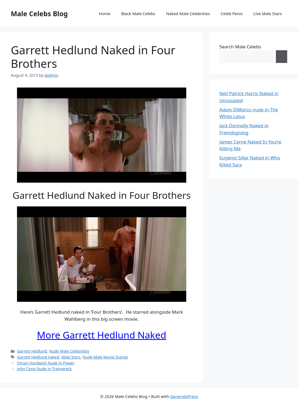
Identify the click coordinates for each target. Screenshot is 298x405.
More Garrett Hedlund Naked (101, 335)
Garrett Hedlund (32, 351)
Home (104, 13)
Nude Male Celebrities (69, 351)
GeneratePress (184, 396)
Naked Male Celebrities (188, 13)
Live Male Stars (267, 13)
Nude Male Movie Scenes (105, 357)
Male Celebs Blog (39, 13)
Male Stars (70, 357)
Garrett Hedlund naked (38, 357)
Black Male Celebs (138, 13)
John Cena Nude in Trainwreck (44, 368)
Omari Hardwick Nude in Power (45, 363)
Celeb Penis (231, 13)
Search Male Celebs (240, 46)
